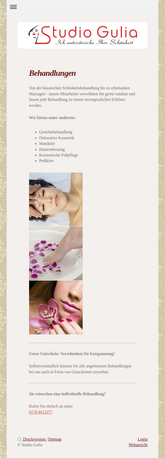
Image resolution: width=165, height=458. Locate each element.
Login (142, 439)
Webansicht (138, 445)
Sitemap (54, 439)
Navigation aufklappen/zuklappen (82, 6)
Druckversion (32, 439)
